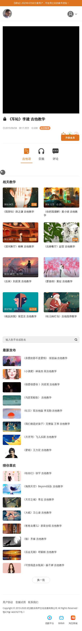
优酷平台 (49, 620)
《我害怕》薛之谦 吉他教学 (18, 211)
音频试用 (20, 602)
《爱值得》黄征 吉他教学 (58, 281)
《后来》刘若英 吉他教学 (17, 281)
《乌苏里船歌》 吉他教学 (37, 397)
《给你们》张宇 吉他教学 (37, 473)
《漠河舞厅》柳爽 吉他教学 (18, 246)
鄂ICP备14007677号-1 (14, 612)
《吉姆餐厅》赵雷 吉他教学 (59, 246)
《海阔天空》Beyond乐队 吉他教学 (43, 486)
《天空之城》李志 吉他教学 (38, 499)
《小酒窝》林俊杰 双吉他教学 (40, 371)
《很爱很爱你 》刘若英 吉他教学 (41, 384)
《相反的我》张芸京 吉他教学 (20, 316)
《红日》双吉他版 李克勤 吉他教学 (42, 410)
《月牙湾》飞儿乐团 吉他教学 (40, 437)
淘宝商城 (73, 620)
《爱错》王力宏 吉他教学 (37, 450)
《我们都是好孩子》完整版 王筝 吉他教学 (46, 423)
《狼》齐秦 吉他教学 (34, 539)
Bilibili (61, 620)
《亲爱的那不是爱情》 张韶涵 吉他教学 (45, 358)
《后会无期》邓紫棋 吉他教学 (40, 552)
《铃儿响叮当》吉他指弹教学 (60, 316)
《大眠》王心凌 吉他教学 (37, 512)
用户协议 (8, 602)
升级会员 (70, 137)
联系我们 (33, 602)
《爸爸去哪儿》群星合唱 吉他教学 (42, 525)
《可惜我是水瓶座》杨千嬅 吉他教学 (43, 565)
